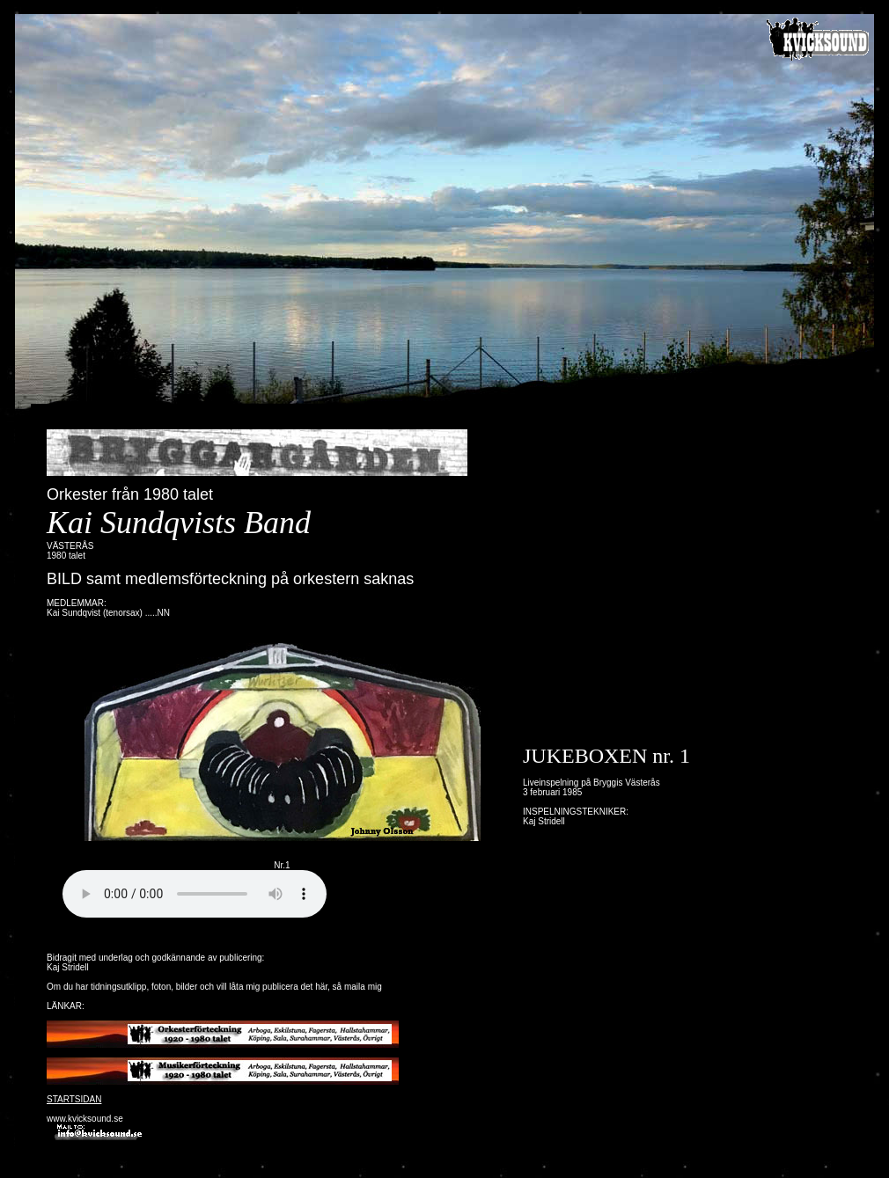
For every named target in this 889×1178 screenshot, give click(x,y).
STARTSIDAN (74, 1099)
